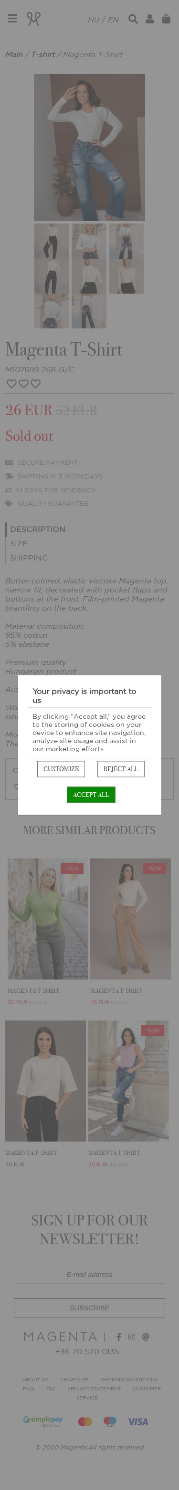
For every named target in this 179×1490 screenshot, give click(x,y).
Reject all (121, 769)
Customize (61, 769)
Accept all (91, 795)
